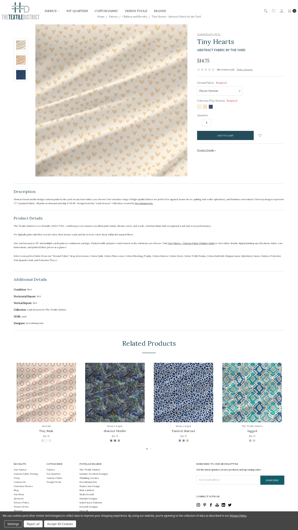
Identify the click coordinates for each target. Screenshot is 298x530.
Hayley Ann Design (89, 486)
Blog (16, 490)
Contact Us (20, 482)
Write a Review (245, 69)
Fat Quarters (77, 11)
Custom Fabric (106, 11)
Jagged (252, 431)
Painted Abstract (183, 431)
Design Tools (136, 11)
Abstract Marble (115, 431)
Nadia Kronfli (86, 494)
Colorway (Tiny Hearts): (217, 100)
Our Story (19, 494)
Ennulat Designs (88, 498)
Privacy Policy (21, 502)
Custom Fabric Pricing (26, 473)
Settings (13, 524)
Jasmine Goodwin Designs (93, 473)
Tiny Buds (46, 431)
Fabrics (52, 11)
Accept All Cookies (60, 524)
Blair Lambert (86, 490)
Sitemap (18, 510)
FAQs (17, 478)
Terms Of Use (21, 506)
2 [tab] (151, 449)
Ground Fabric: (212, 82)
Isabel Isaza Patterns (90, 502)
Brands (160, 11)
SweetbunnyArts (88, 482)
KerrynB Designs (88, 506)
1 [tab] (147, 449)
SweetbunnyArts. (144, 203)
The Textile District (89, 469)
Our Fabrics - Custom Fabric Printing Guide (191, 243)
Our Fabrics (20, 469)
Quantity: (202, 115)
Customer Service (23, 486)
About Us (19, 498)
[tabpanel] (46, 403)
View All (83, 510)
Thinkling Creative (89, 478)
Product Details (206, 150)
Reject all (33, 524)
